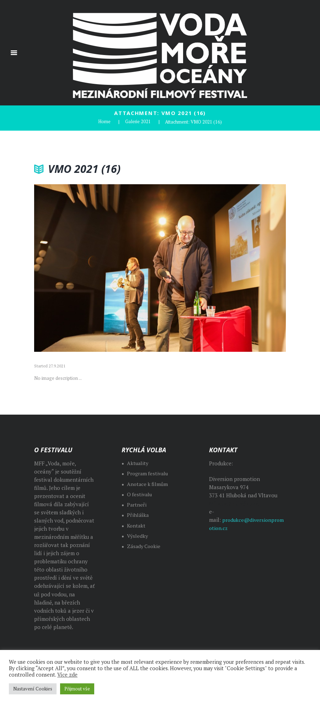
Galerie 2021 (138, 121)
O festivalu (140, 493)
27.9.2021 (57, 365)
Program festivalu (148, 473)
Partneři (137, 504)
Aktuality (138, 462)
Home (104, 121)
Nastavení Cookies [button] (32, 688)
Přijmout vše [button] (77, 688)
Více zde (67, 674)
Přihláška (138, 514)
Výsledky (138, 535)
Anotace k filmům (148, 483)
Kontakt (136, 524)
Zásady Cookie (145, 545)
